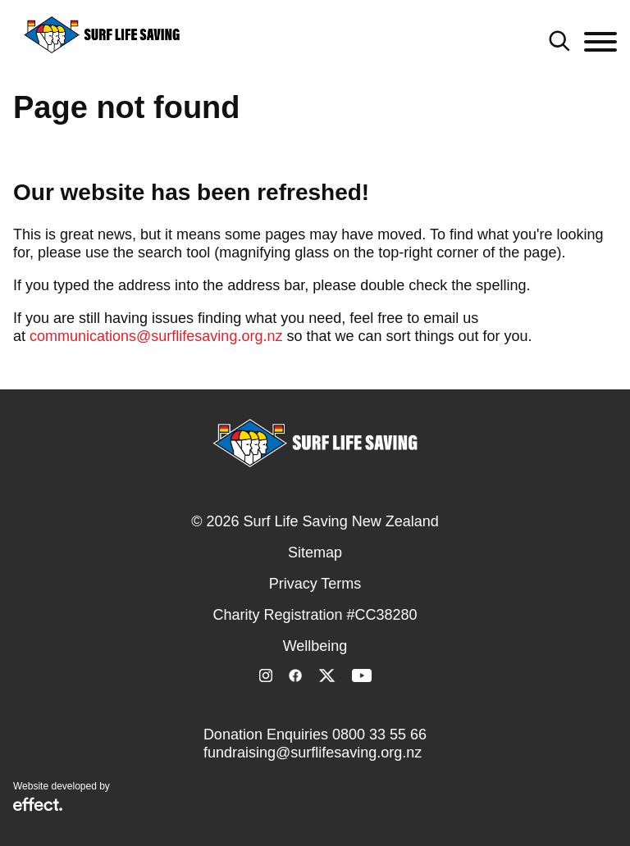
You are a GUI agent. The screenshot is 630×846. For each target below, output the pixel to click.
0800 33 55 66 (379, 734)
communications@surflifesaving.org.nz (156, 336)
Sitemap (315, 552)
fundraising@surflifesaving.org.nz (312, 752)
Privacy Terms (315, 583)
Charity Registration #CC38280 (314, 615)
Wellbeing (315, 646)
